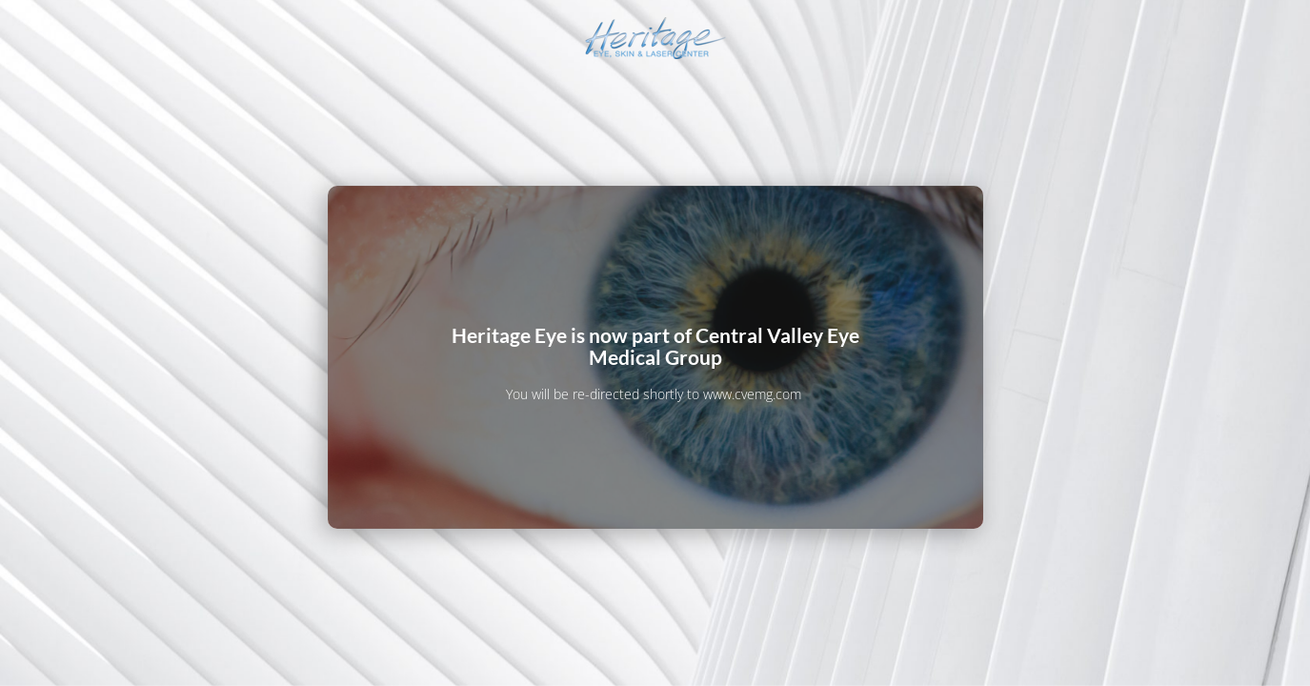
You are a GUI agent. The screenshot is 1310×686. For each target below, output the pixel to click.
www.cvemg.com (752, 394)
